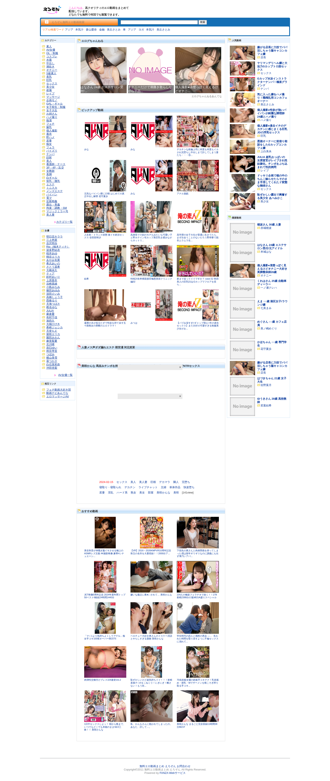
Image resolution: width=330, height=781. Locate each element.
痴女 (49, 144)
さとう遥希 (53, 266)
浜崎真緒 (51, 283)
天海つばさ (53, 303)
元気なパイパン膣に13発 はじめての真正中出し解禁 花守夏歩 (104, 195)
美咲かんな (163, 492)
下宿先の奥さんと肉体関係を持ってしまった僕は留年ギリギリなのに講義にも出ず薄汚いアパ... (197, 553)
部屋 (150, 492)
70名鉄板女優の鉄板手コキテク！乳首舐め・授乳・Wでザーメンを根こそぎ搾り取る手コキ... (198, 683)
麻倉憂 (50, 314)
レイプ (50, 93)
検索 (202, 22)
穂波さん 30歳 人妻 (269, 224)
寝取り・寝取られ (110, 487)
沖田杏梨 (51, 367)
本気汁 (79, 29)
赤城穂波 (266, 227)
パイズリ (51, 150)
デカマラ (164, 482)
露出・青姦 (53, 204)
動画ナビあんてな (57, 393)
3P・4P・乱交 (55, 167)
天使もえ (51, 330)
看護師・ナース (55, 164)
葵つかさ (51, 361)
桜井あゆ (51, 253)
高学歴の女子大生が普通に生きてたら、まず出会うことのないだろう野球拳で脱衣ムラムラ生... (197, 237)
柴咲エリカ (53, 334)
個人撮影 (51, 130)
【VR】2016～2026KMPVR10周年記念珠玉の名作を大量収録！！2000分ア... (150, 552)
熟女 (133, 492)
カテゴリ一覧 (64, 221)
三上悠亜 (51, 239)
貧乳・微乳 (53, 181)
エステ (50, 184)
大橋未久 (51, 270)
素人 (49, 46)
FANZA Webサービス (172, 772)
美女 (142, 492)
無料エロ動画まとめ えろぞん (158, 766)
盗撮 (49, 90)
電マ (49, 197)
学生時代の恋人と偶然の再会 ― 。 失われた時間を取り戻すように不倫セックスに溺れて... (197, 639)
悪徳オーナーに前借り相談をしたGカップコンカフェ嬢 (272, 145)
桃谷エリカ (53, 256)
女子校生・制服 (55, 107)
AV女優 (50, 49)
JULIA (50, 310)
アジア (69, 29)
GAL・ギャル (54, 103)
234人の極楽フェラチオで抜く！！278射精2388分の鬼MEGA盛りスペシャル (197, 596)
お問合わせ (183, 766)
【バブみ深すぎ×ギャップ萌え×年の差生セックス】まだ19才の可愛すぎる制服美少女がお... (198, 326)
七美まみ (266, 308)
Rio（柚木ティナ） (58, 246)
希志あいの (53, 263)
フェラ (50, 147)
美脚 (49, 174)
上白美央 (266, 151)
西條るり (51, 300)
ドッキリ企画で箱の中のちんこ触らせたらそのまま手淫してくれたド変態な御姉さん (272, 180)
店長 (263, 57)
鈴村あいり (53, 276)
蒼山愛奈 (91, 29)
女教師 (50, 170)
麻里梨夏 (51, 340)
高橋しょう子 (54, 297)
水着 (49, 59)
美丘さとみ (114, 29)
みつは (133, 323)
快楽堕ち (189, 487)
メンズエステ (54, 191)
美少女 (50, 86)
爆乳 (49, 127)
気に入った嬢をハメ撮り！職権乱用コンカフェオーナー (272, 98)
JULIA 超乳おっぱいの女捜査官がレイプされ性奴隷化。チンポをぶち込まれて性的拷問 (272, 162)
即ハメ (50, 137)
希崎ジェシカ (54, 327)
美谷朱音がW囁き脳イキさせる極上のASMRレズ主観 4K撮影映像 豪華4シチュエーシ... (104, 553)
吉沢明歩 (51, 243)
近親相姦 (51, 201)
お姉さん (51, 113)
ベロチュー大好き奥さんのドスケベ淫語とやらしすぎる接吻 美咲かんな (151, 637)
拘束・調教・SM (56, 208)
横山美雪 (51, 357)
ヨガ (141, 29)
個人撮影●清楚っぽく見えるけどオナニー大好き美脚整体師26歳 (272, 269)
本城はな (266, 251)
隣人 (176, 482)
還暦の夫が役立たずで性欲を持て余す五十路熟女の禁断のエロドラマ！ (105, 324)
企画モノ (51, 100)
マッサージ (53, 96)
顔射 (49, 157)
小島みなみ (53, 287)
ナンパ (50, 154)
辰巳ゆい (51, 347)
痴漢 (49, 120)
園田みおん (53, 337)
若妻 (49, 140)
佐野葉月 (266, 385)
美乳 (49, 76)
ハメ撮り (51, 117)
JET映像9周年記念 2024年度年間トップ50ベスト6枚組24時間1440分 (104, 596)
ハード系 (122, 492)
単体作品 (174, 487)
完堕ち (186, 482)
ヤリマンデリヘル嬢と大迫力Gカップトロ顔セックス (272, 66)
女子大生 (51, 110)
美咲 (176, 492)
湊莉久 (50, 320)
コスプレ (51, 56)
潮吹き (50, 66)
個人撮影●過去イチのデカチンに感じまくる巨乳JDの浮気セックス (272, 129)
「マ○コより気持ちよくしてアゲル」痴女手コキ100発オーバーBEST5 (104, 637)
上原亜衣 (51, 280)
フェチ (50, 123)
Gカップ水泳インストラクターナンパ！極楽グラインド (272, 82)
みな (86, 149)
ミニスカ (51, 187)
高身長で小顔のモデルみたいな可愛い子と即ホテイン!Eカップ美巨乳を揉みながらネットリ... (151, 237)
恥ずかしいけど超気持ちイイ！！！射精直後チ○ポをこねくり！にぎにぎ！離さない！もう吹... (151, 683)
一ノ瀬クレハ (269, 287)
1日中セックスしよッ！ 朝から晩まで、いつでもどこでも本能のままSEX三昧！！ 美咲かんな (104, 727)
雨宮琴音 (51, 351)
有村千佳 (51, 317)
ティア (50, 273)
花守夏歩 (266, 348)
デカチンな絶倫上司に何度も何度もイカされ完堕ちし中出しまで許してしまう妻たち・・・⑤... (197, 152)
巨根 (153, 482)
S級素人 (51, 73)
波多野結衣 (53, 250)
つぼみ (50, 354)
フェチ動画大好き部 (58, 389)
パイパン (51, 194)
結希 (86, 278)
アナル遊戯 (182, 193)
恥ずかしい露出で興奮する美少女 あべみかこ (272, 196)
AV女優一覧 (65, 375)
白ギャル (51, 177)
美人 (49, 160)
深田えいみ (53, 293)
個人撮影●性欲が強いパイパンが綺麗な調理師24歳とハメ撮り (271, 113)
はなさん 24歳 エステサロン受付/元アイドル (271, 246)
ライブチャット (148, 487)
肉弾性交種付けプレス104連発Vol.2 (102, 680)
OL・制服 (52, 53)
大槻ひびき (53, 324)
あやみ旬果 (53, 260)
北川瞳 (50, 344)
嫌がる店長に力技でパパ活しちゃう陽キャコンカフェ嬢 (272, 51)
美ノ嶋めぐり (269, 328)
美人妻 (50, 214)
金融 (102, 29)
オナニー (51, 70)
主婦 (163, 487)
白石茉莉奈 (53, 364)
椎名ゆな (51, 307)
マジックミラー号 (57, 211)
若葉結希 (266, 405)
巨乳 (49, 80)
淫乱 (110, 492)
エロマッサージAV (57, 396)
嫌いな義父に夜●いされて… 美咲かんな (151, 594)
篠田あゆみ (53, 290)
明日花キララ (54, 236)
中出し (50, 63)
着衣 (49, 133)
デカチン (129, 487)
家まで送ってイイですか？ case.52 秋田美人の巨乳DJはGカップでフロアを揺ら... (198, 281)
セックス (51, 83)
